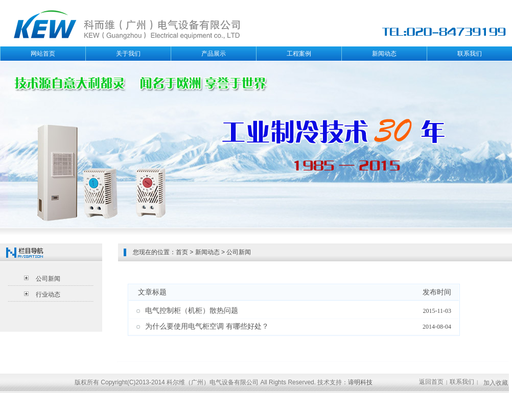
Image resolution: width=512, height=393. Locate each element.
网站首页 (43, 53)
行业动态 (48, 294)
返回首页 (431, 381)
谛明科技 (360, 382)
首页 (182, 252)
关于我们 (128, 53)
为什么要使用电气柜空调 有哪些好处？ (207, 326)
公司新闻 (48, 278)
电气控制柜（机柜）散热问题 (191, 310)
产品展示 (213, 53)
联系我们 (469, 53)
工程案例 (299, 53)
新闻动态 (384, 53)
